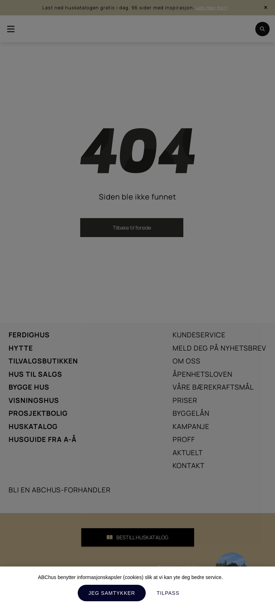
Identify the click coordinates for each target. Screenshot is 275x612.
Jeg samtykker (111, 593)
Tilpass (167, 593)
